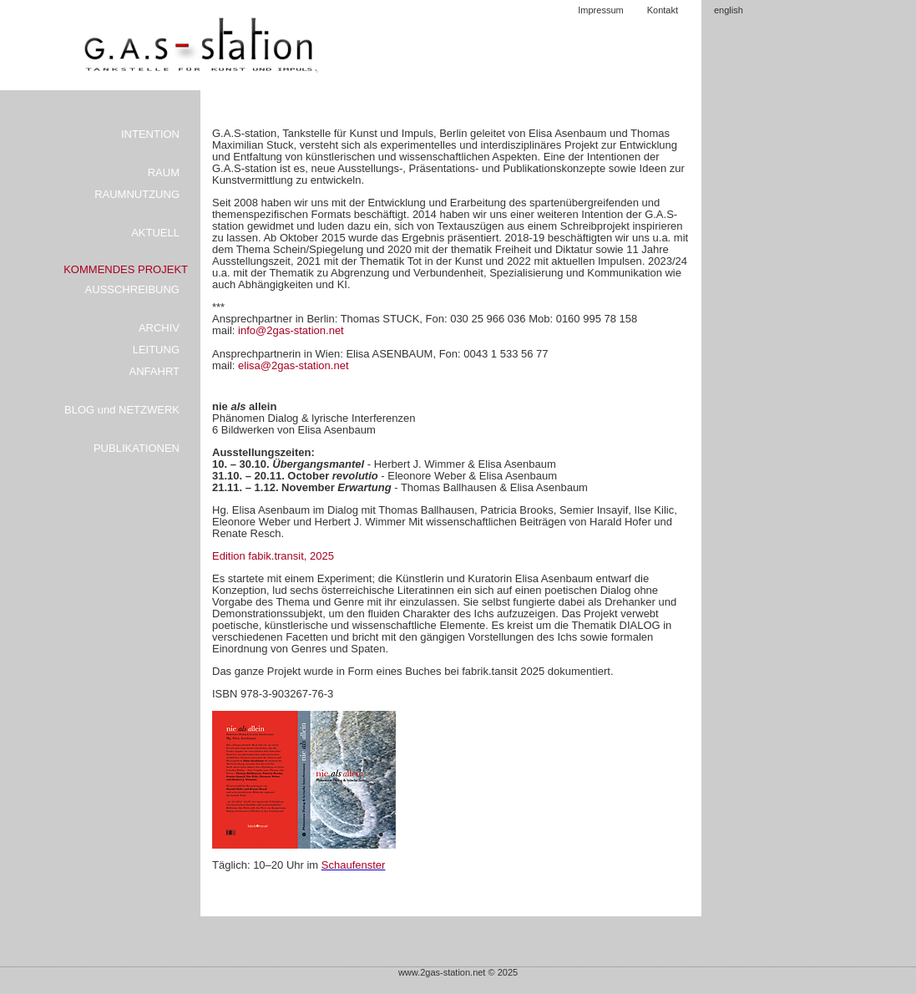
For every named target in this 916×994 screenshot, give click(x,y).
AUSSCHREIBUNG (132, 289)
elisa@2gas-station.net (293, 365)
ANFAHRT (154, 371)
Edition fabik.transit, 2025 (273, 556)
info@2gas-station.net (291, 330)
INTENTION (150, 134)
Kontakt (662, 10)
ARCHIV (159, 328)
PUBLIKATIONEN (137, 448)
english (728, 10)
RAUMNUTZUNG (137, 194)
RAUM (164, 172)
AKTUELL (155, 232)
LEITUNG (156, 349)
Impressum (600, 10)
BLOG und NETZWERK (122, 409)
